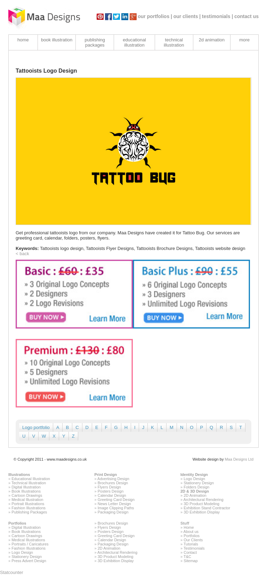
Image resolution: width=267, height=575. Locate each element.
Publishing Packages (29, 512)
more (244, 39)
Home (189, 527)
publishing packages (95, 42)
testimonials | (217, 16)
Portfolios (17, 523)
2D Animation (195, 495)
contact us (246, 16)
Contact (190, 552)
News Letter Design (114, 504)
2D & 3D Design (194, 491)
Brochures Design (113, 483)
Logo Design (194, 479)
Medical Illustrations (28, 540)
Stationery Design (199, 483)
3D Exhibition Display (202, 512)
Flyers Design (109, 487)
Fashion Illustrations (28, 508)
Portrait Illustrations (27, 504)
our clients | (187, 16)
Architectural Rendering (204, 499)
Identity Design (194, 474)
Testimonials (194, 548)
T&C (187, 556)
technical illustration (174, 42)
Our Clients (193, 540)
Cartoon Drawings (26, 495)
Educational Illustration (30, 479)
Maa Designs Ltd (239, 459)
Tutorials (191, 544)
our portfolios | (155, 16)
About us (191, 531)
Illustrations (19, 474)
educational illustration (134, 42)
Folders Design (196, 487)
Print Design (106, 474)
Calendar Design (112, 495)
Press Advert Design (28, 561)
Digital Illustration (26, 487)
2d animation (212, 39)
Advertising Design (113, 479)
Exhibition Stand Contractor (207, 508)
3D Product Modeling (201, 504)
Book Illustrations (26, 491)
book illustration (56, 39)
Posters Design (111, 491)
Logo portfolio (36, 427)
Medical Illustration (27, 499)
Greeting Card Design (116, 499)
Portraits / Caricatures (29, 544)
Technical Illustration (28, 483)
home (23, 39)
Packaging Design (113, 512)
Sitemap (190, 561)
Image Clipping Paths (116, 508)
